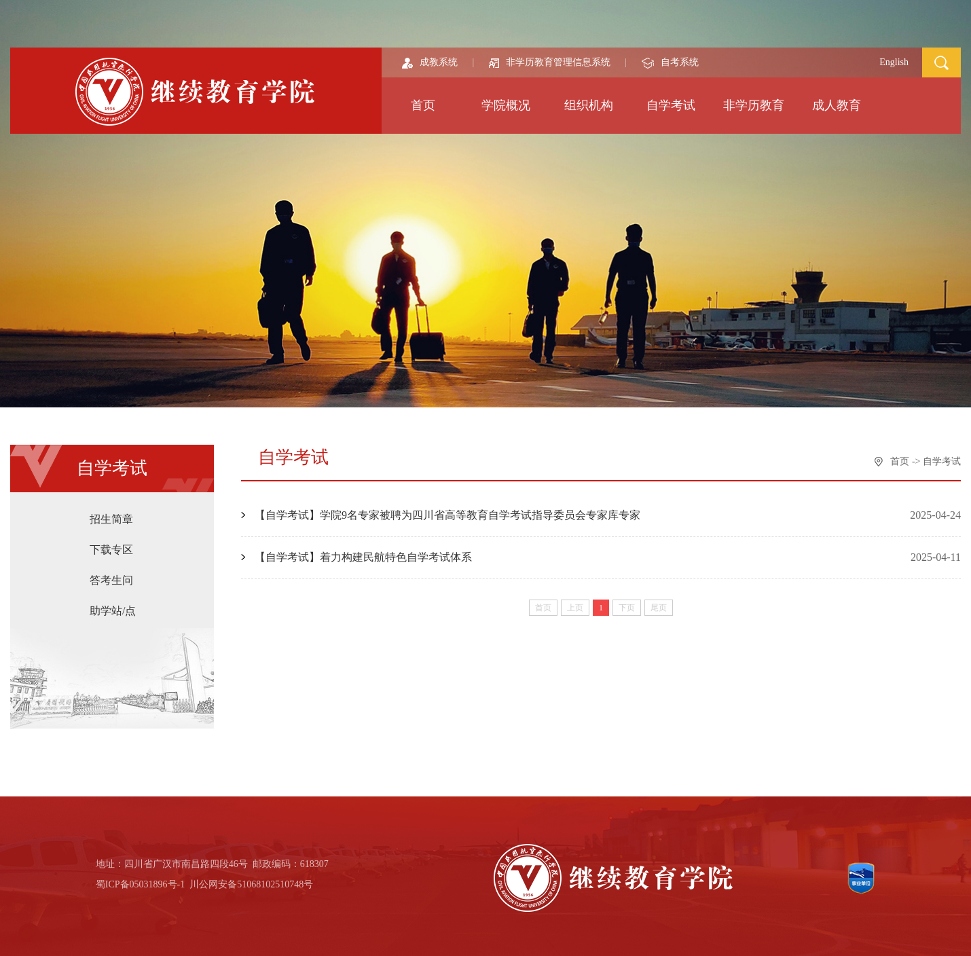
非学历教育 (753, 105)
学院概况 (505, 105)
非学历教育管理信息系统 (549, 62)
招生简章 (111, 519)
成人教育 (836, 105)
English (894, 62)
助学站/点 (113, 611)
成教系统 (430, 62)
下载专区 (111, 549)
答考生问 (111, 580)
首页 (423, 105)
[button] (941, 61)
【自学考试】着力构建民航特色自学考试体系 (363, 557)
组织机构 (588, 105)
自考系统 (670, 62)
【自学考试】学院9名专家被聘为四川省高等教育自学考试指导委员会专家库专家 (447, 515)
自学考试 (670, 105)
